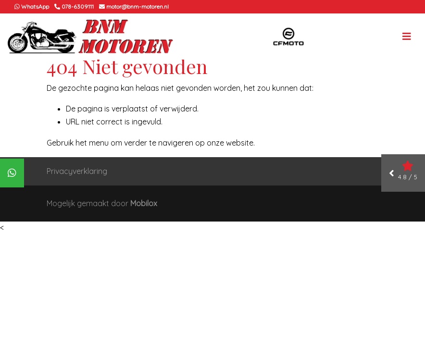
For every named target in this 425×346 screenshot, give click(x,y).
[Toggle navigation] (406, 36)
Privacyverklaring (77, 171)
